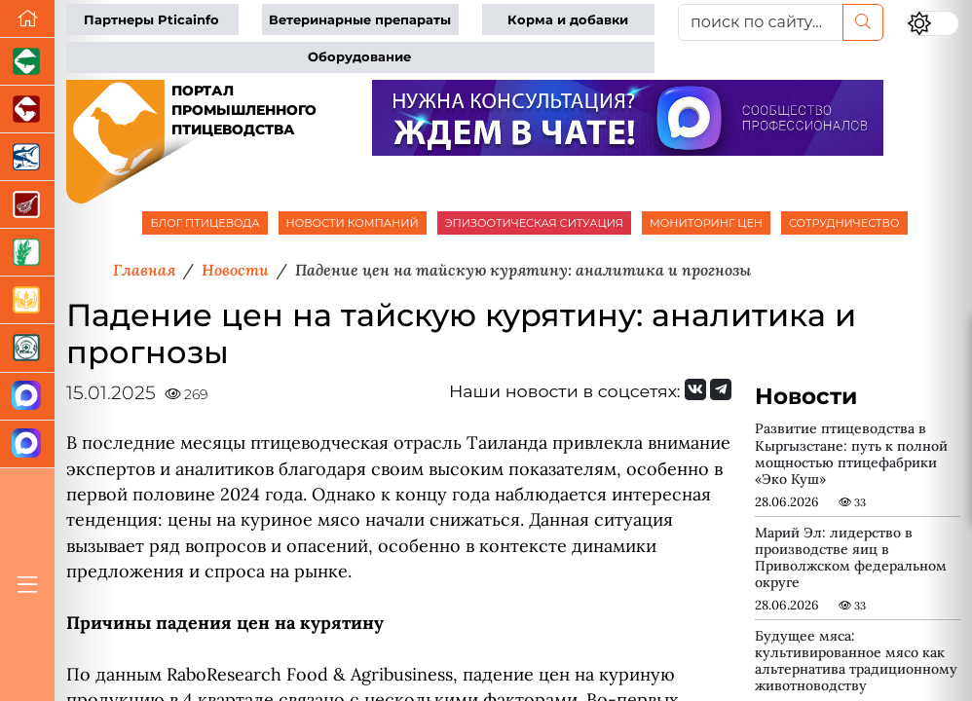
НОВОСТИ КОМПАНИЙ (352, 223)
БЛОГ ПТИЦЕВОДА (204, 223)
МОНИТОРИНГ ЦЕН (706, 223)
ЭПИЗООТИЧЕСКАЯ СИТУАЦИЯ (534, 223)
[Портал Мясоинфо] (27, 205)
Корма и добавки (567, 20)
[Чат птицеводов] (27, 444)
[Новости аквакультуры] (27, 157)
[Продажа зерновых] (27, 300)
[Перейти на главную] (27, 19)
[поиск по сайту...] (761, 22)
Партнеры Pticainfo (151, 20)
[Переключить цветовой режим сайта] (933, 24)
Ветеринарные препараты (360, 20)
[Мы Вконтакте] (695, 389)
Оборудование (359, 57)
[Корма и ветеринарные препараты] (27, 348)
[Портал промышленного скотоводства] (27, 109)
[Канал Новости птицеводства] (27, 397)
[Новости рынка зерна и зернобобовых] (27, 253)
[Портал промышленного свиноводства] (27, 62)
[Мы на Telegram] (720, 389)
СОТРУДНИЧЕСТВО (844, 223)
